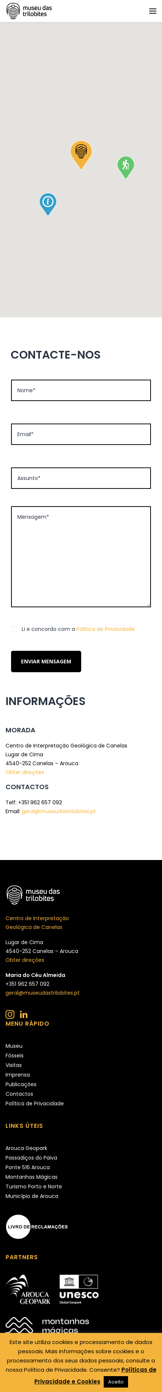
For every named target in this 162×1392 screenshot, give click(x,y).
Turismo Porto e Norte (34, 1186)
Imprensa (18, 1074)
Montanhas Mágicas (32, 1177)
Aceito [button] (116, 1381)
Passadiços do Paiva (31, 1157)
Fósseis (15, 1055)
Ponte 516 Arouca (28, 1167)
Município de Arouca (32, 1196)
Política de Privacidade (105, 629)
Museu (14, 1046)
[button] (81, 155)
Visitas (14, 1065)
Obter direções (25, 772)
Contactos (19, 1094)
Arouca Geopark (26, 1148)
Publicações (21, 1084)
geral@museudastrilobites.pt (59, 811)
